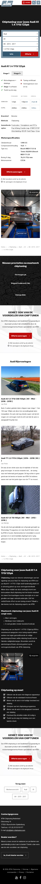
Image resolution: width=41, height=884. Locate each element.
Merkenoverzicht (12, 789)
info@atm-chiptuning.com (15, 830)
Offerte (28, 54)
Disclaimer (30, 872)
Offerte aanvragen (14, 172)
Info (11, 54)
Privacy (21, 872)
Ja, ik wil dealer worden (13, 855)
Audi (25, 789)
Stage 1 (6, 73)
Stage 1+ (17, 73)
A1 (33, 789)
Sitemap (25, 869)
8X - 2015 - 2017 (20, 796)
